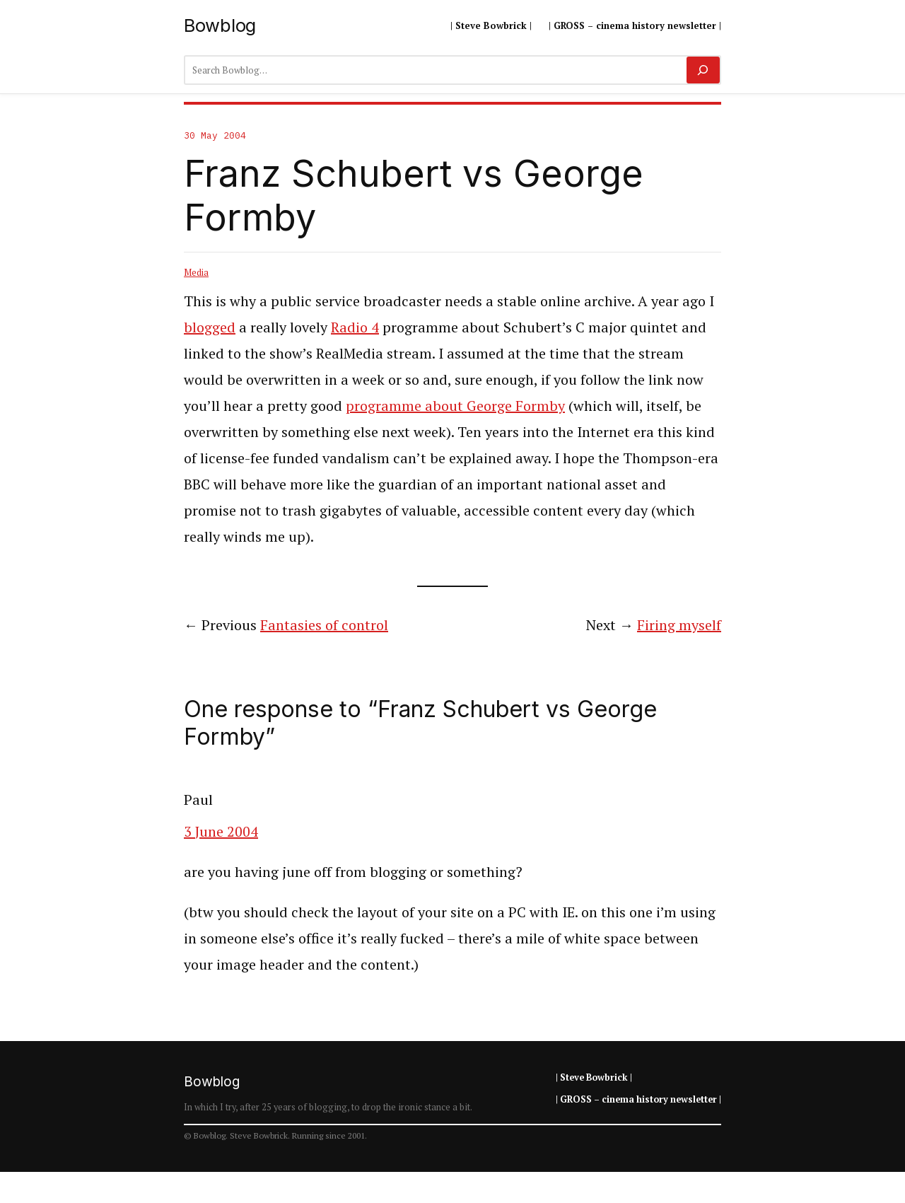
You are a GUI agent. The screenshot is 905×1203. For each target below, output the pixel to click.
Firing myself (679, 624)
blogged (209, 327)
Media (196, 272)
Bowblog (220, 25)
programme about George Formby (455, 405)
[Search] (703, 70)
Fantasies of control (324, 624)
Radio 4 (355, 327)
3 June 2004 (221, 831)
